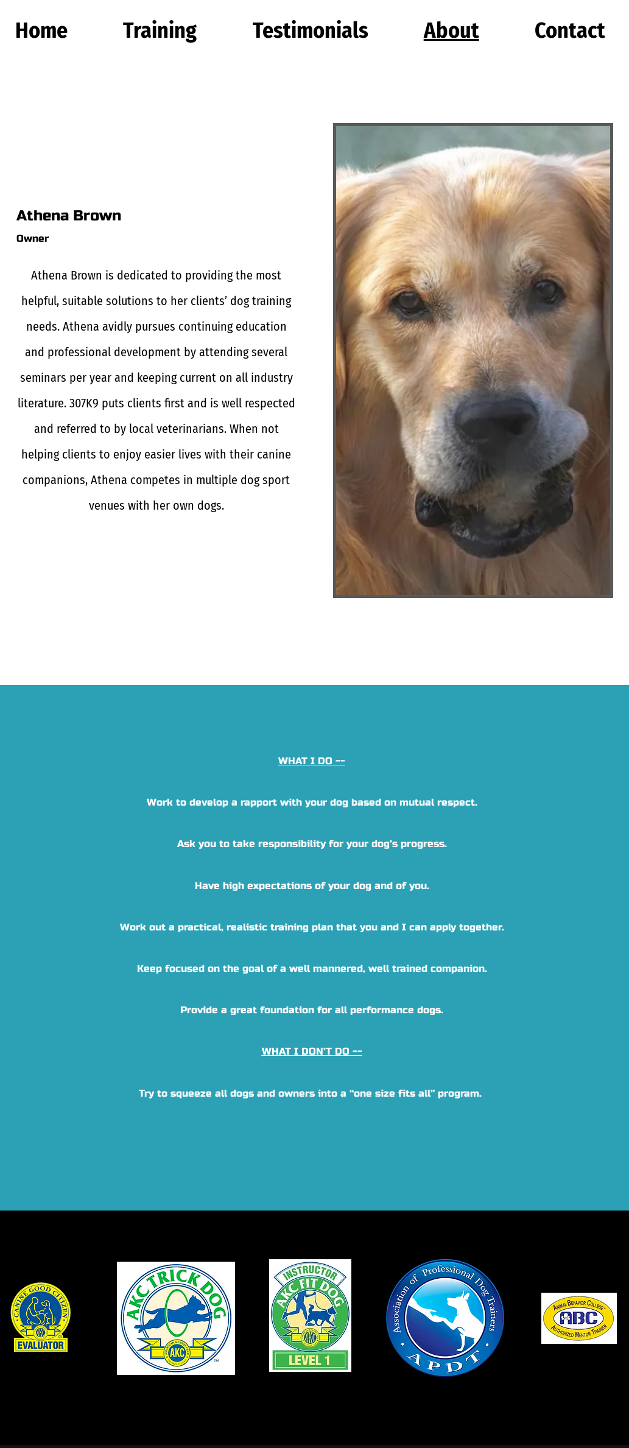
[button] (160, 30)
